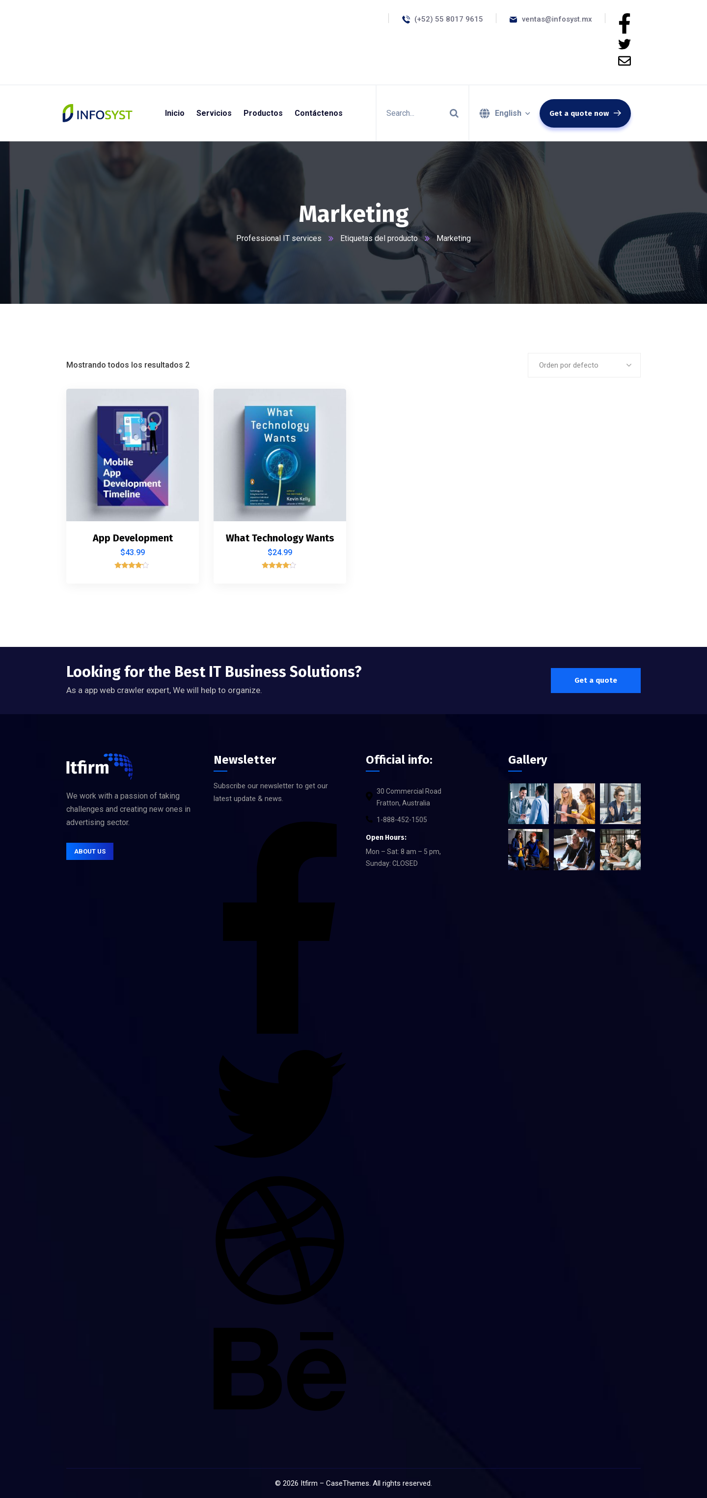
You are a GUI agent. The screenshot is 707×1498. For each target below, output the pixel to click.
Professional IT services (279, 238)
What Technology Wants (280, 538)
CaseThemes (347, 1483)
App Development (133, 538)
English (508, 113)
